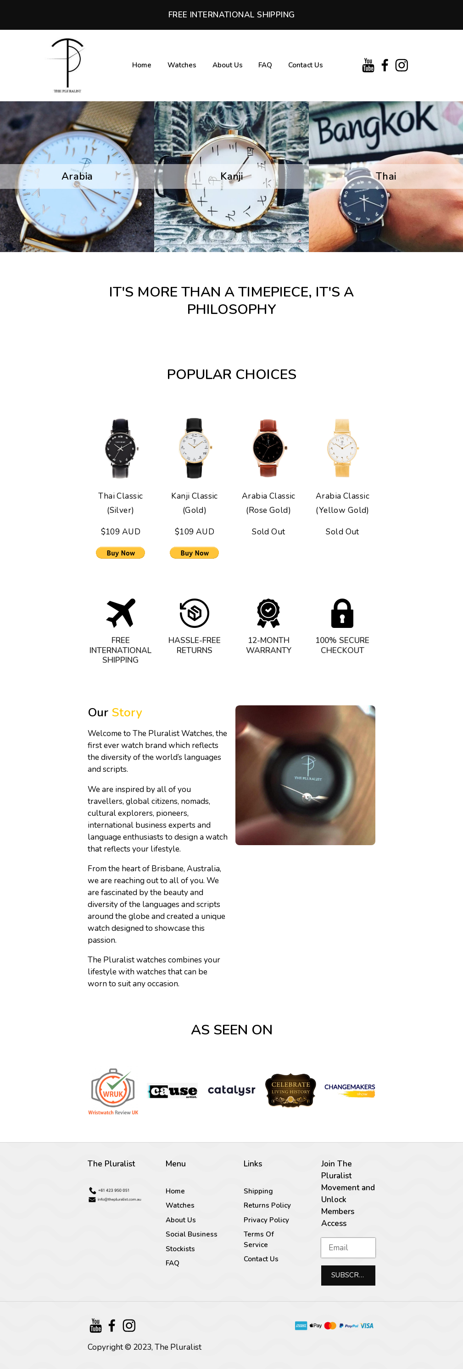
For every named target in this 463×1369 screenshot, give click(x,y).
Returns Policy (267, 1205)
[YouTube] (368, 65)
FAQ (265, 65)
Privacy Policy (266, 1220)
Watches (181, 65)
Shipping (258, 1191)
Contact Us (305, 65)
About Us (227, 65)
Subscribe (350, 1275)
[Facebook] (385, 65)
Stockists (180, 1249)
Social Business (192, 1234)
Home (141, 65)
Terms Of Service (259, 1239)
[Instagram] (402, 65)
